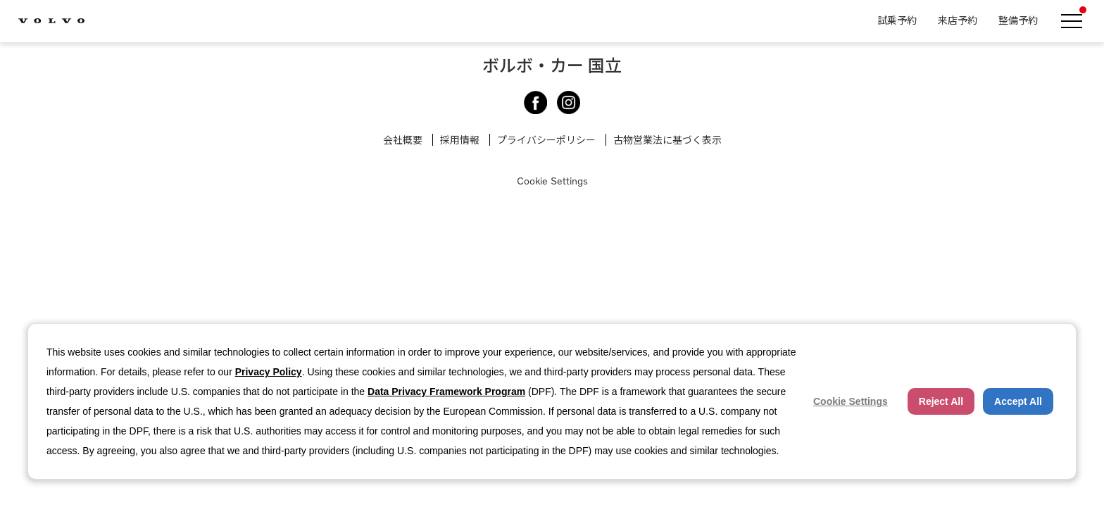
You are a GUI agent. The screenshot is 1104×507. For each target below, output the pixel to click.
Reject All (941, 401)
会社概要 (402, 140)
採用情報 (459, 140)
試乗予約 (897, 20)
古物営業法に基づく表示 (667, 140)
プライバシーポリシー (546, 140)
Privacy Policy (268, 371)
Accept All (1018, 401)
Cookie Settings (552, 181)
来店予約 (957, 20)
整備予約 (1018, 20)
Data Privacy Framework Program (446, 391)
